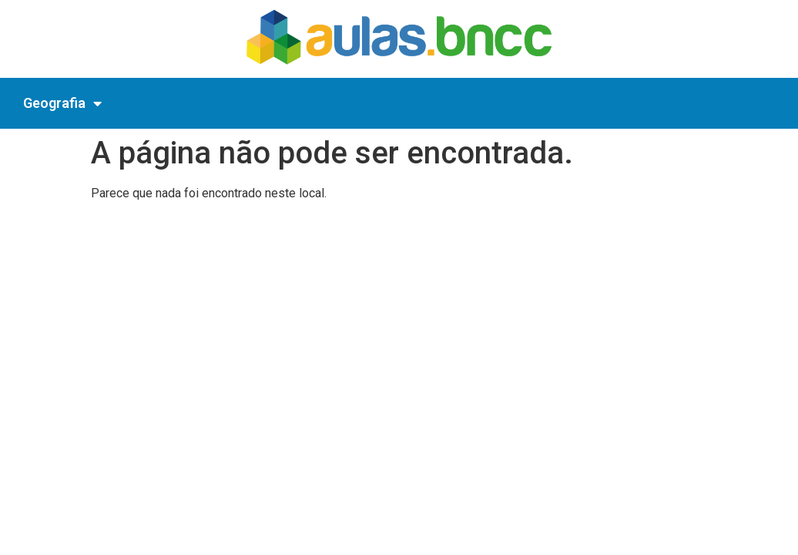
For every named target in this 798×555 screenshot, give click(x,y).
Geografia (62, 103)
